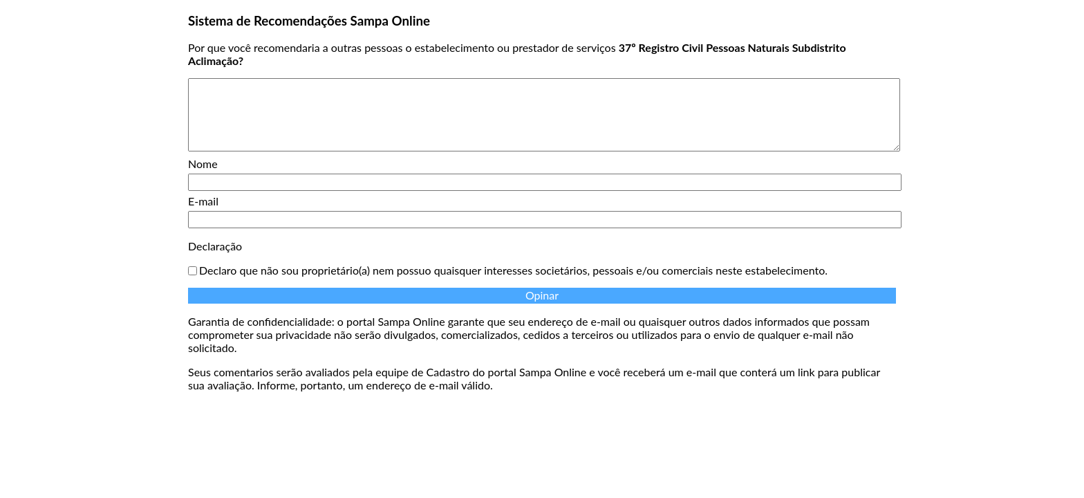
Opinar (542, 295)
